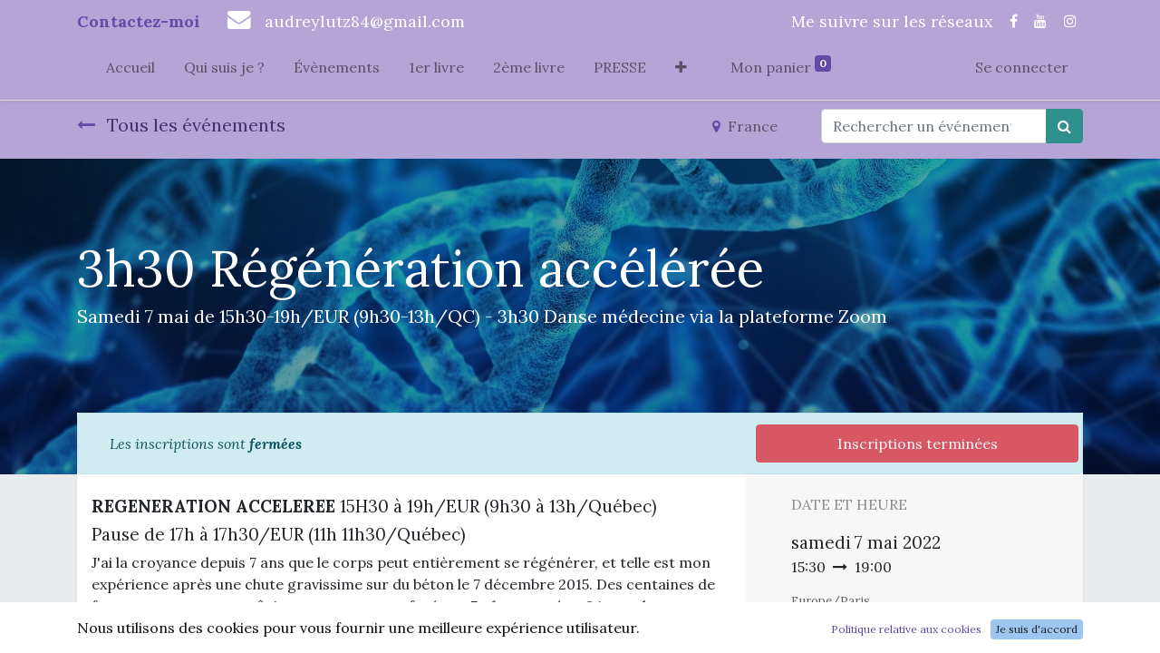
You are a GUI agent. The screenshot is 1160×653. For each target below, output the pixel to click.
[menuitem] (130, 71)
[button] (681, 71)
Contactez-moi (138, 21)
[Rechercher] (1064, 126)
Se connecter (1021, 67)
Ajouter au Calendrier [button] (887, 635)
